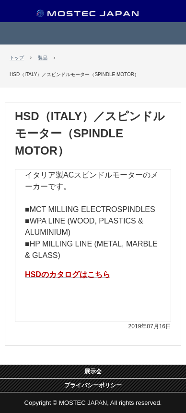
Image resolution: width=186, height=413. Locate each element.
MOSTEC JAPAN (93, 15)
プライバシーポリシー (93, 385)
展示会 (93, 371)
